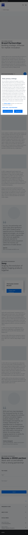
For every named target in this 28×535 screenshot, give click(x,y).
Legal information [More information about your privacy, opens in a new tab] (13, 107)
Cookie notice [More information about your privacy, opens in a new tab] (5, 107)
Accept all (18, 111)
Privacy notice (7, 103)
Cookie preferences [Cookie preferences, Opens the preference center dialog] (7, 111)
